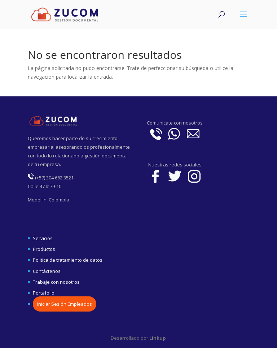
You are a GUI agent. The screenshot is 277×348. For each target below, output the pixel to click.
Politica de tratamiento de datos (67, 260)
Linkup (157, 338)
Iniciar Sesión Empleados (64, 304)
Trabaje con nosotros (56, 282)
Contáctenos (47, 271)
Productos (44, 249)
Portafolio (43, 293)
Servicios (43, 238)
